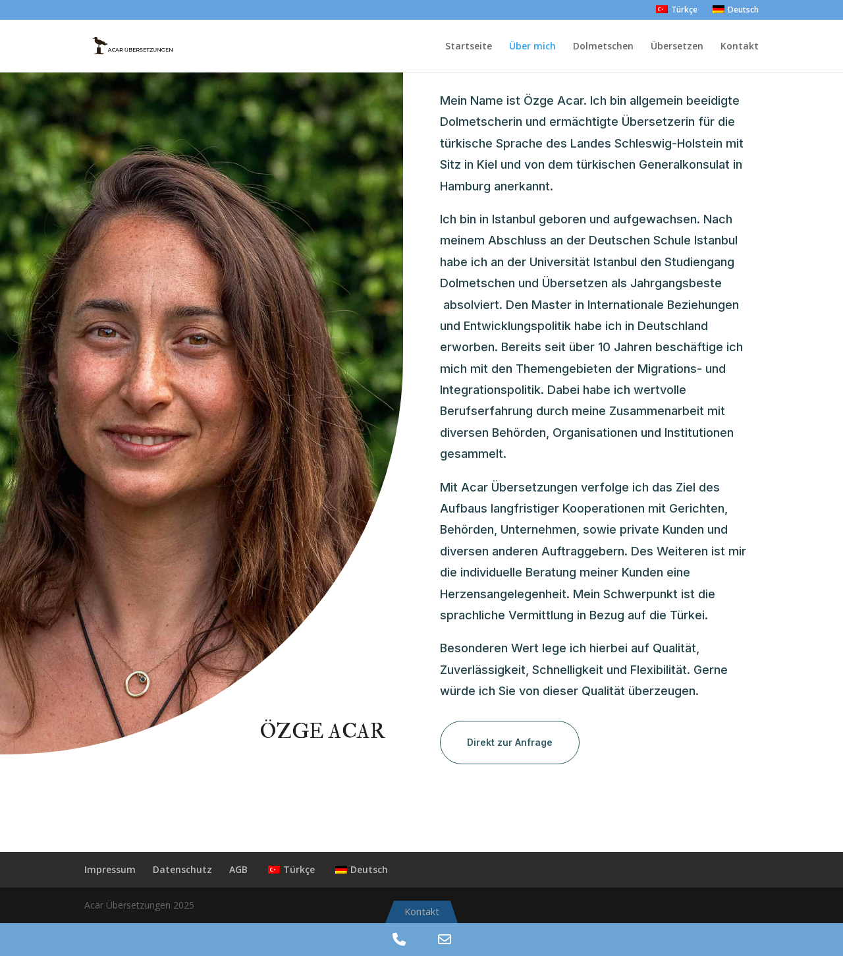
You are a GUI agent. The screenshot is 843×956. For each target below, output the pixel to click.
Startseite (468, 47)
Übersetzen (677, 47)
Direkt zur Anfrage (510, 742)
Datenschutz (182, 869)
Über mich (532, 47)
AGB (238, 869)
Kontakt (740, 47)
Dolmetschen (603, 47)
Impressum (110, 869)
